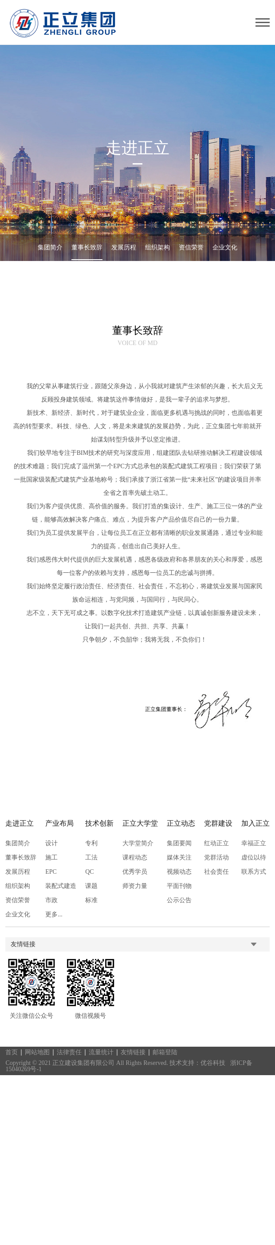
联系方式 (252, 872)
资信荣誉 (191, 247)
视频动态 (177, 872)
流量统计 (101, 1052)
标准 (90, 900)
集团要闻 (177, 843)
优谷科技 (212, 1063)
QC (88, 872)
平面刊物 (177, 886)
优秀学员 (133, 872)
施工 (50, 858)
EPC (50, 872)
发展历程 (123, 247)
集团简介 (50, 247)
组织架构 (157, 247)
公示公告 (177, 900)
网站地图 (37, 1052)
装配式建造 (59, 886)
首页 (12, 1052)
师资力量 (133, 886)
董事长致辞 (86, 247)
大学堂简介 (136, 843)
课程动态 (133, 858)
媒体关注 (177, 858)
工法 (90, 858)
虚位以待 (252, 858)
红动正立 (215, 843)
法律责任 (69, 1052)
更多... (52, 915)
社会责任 (215, 872)
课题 (90, 886)
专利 (90, 843)
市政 (50, 900)
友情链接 (133, 1052)
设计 (50, 843)
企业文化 (224, 247)
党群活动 (215, 858)
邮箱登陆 (165, 1052)
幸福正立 (252, 843)
